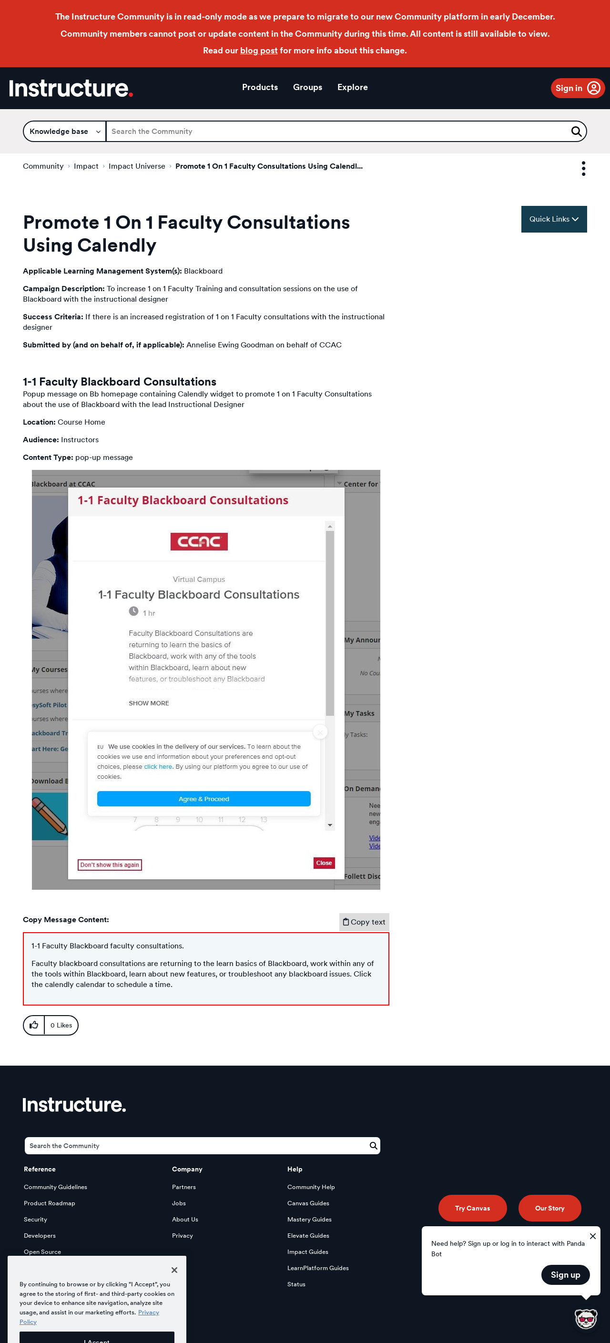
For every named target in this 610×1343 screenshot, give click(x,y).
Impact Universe (137, 166)
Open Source (42, 1251)
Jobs (179, 1203)
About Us (185, 1219)
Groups (307, 87)
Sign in (569, 88)
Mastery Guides (309, 1219)
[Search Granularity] (64, 131)
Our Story (550, 1208)
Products (260, 87)
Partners (184, 1186)
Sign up (565, 1275)
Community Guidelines (55, 1186)
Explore (352, 87)
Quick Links (554, 219)
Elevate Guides (308, 1235)
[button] (206, 680)
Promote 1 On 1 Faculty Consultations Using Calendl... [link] (269, 166)
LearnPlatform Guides (318, 1268)
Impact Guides (307, 1251)
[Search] (346, 131)
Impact (86, 166)
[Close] (174, 1283)
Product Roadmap (49, 1203)
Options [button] (575, 168)
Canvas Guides (308, 1203)
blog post (259, 50)
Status (296, 1284)
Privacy (182, 1235)
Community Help (311, 1186)
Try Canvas (472, 1208)
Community (43, 166)
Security (35, 1219)
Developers (40, 1235)
